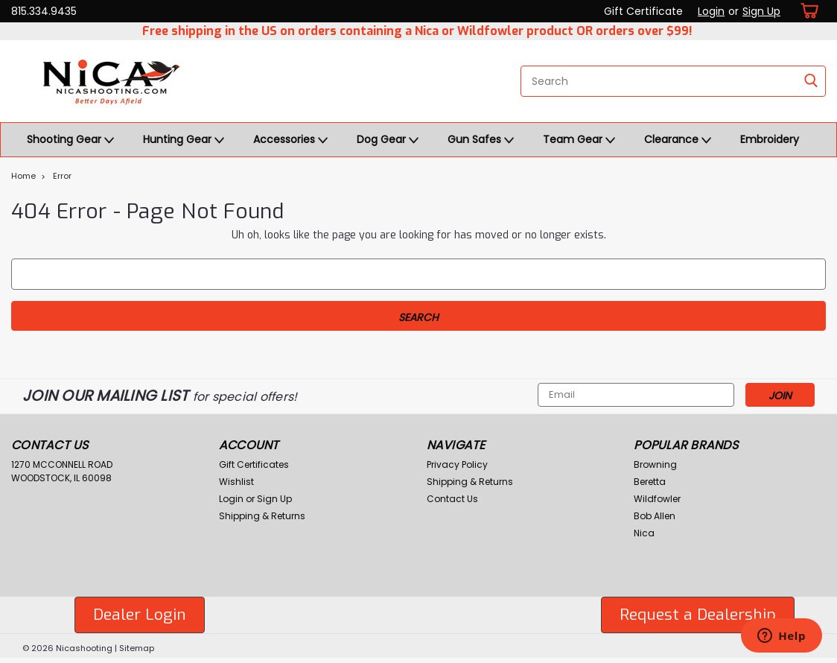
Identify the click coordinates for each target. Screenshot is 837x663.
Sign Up (761, 11)
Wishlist (236, 481)
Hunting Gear (183, 140)
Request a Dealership (698, 614)
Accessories (290, 140)
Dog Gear (387, 140)
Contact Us (452, 498)
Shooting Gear (70, 140)
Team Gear (579, 140)
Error (62, 176)
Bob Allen (654, 516)
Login (711, 11)
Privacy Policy (457, 464)
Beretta (650, 481)
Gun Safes (481, 140)
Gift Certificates (254, 464)
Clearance (677, 140)
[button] (139, 615)
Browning (655, 464)
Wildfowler (657, 498)
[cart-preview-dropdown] (807, 11)
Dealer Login (139, 614)
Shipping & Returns (262, 516)
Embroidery (769, 139)
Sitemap (136, 648)
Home (23, 176)
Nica (644, 533)
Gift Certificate (643, 11)
